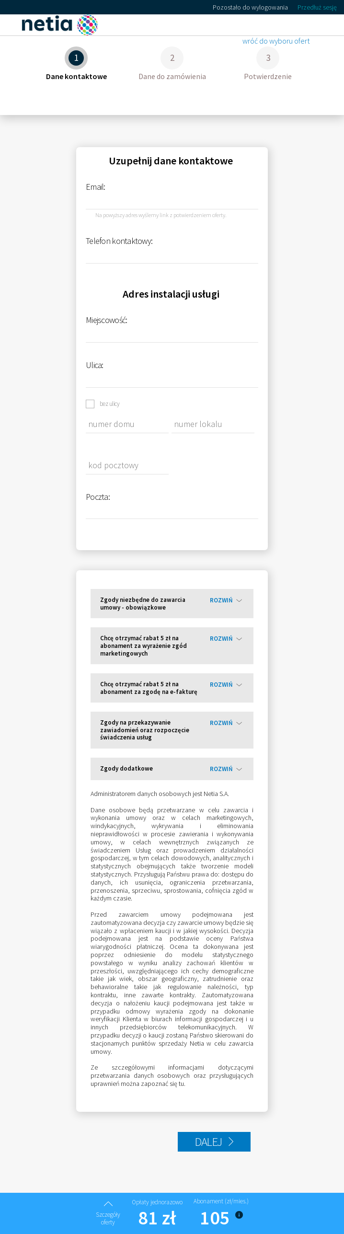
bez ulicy (109, 403)
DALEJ (214, 1141)
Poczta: (98, 496)
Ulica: (94, 364)
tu (181, 1083)
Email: (95, 186)
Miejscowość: (106, 319)
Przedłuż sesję (317, 7)
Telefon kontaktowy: (119, 240)
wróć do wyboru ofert (276, 41)
